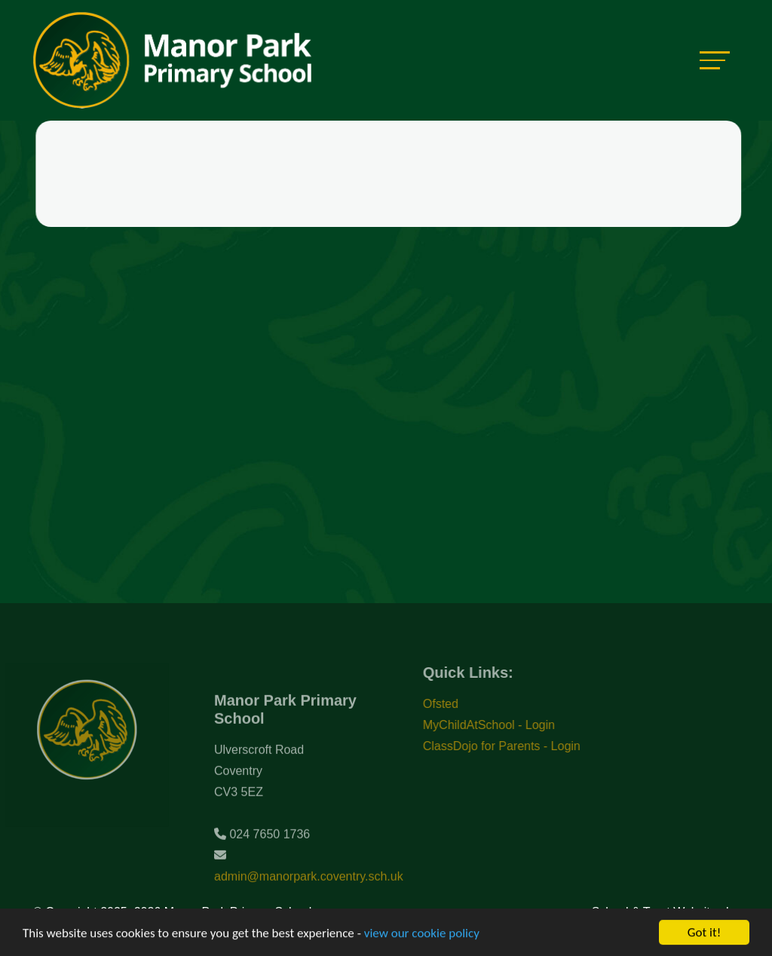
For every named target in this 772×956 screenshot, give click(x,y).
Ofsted (452, 703)
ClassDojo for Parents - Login (513, 746)
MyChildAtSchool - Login (500, 725)
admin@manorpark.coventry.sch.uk (308, 887)
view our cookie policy (421, 934)
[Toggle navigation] (715, 60)
